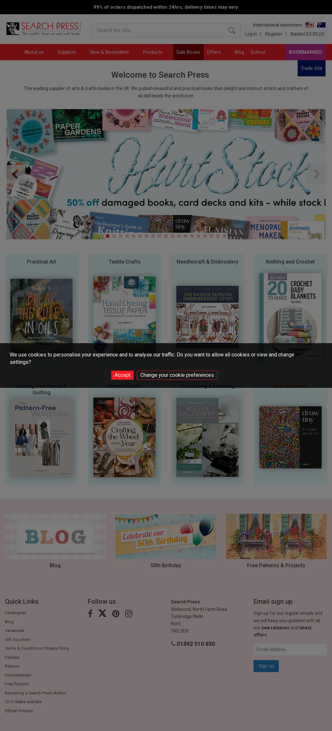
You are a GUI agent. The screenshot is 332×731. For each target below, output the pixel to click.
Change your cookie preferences (177, 375)
